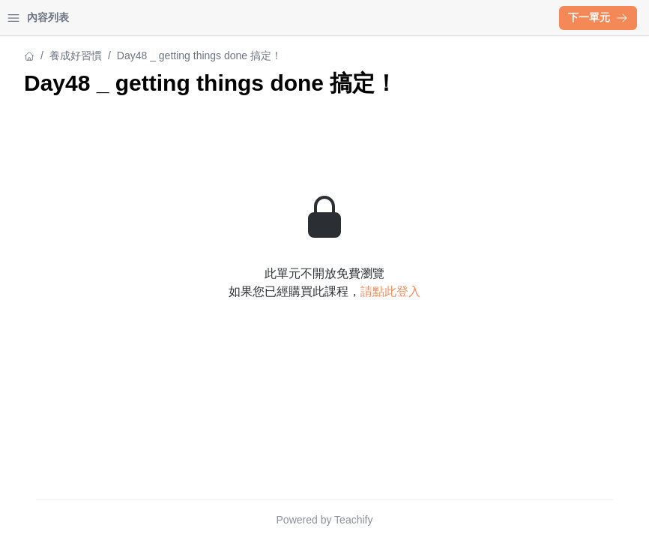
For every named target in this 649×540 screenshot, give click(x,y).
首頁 (31, 17)
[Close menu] (244, 18)
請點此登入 (522, 318)
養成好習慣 (38, 56)
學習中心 (93, 17)
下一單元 (598, 17)
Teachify (484, 520)
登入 (154, 17)
